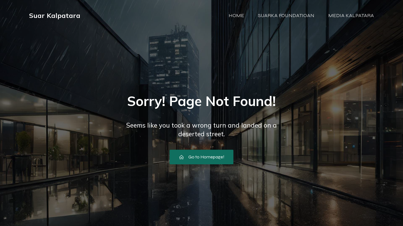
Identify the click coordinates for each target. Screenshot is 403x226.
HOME (236, 15)
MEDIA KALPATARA (351, 15)
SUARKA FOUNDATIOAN (286, 15)
